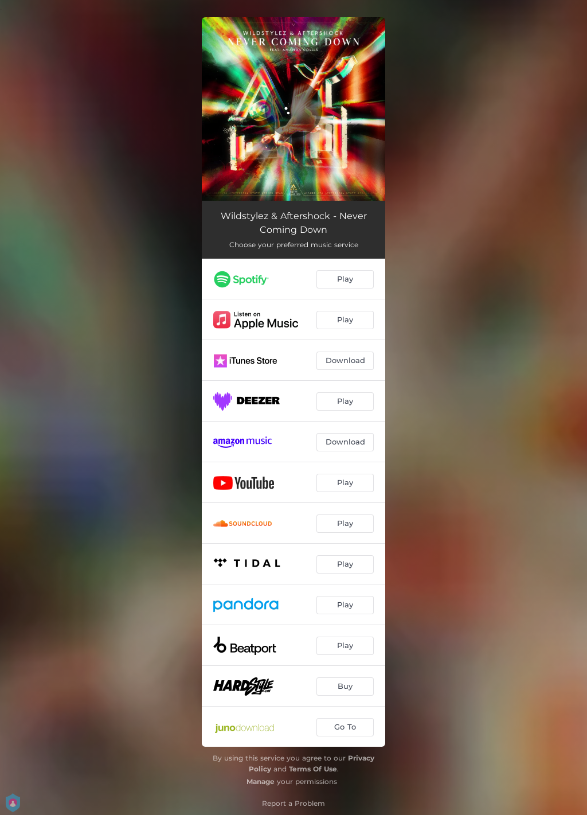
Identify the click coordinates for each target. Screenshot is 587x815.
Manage (260, 781)
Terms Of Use (313, 769)
